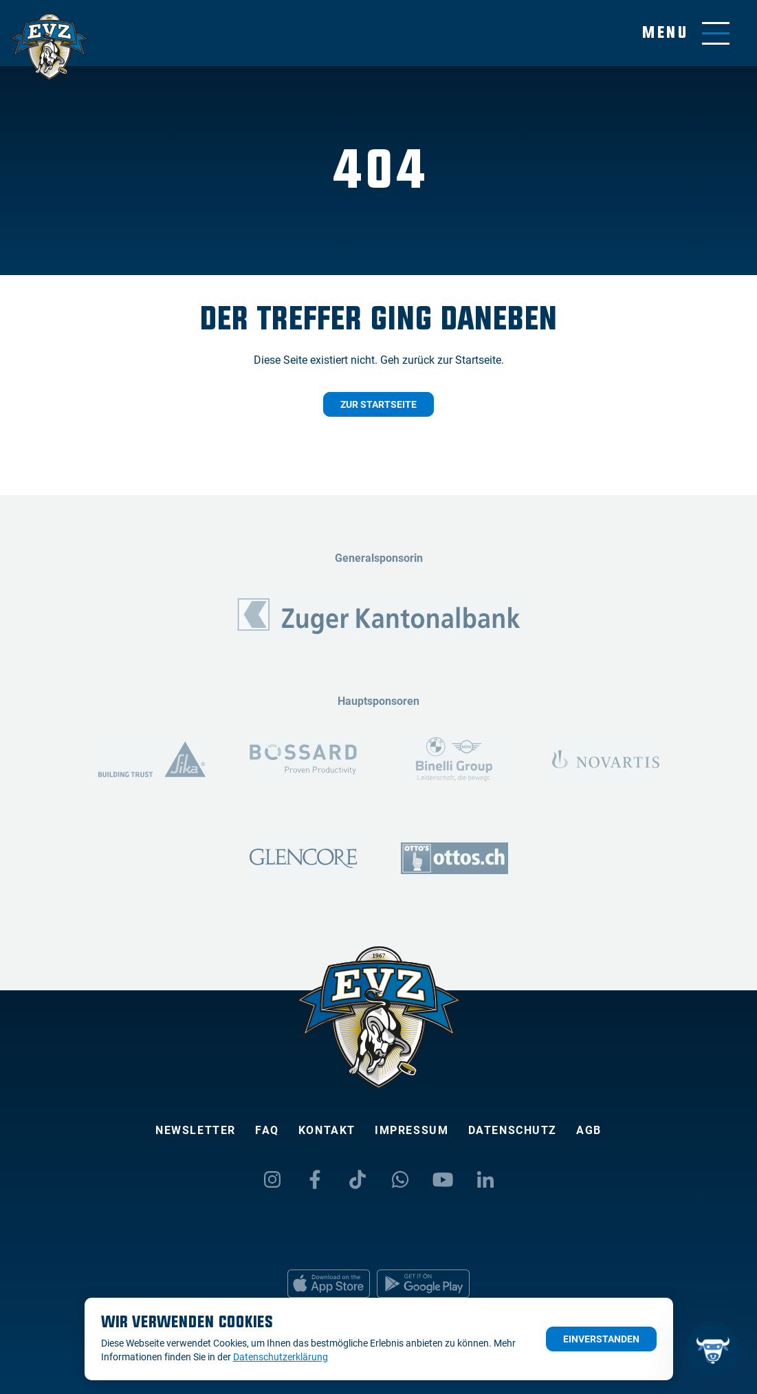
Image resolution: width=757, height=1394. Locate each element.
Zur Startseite (378, 404)
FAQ (267, 1130)
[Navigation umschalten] (685, 33)
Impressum (411, 1130)
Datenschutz (513, 1130)
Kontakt (326, 1130)
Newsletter (195, 1130)
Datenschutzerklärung (280, 1356)
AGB (589, 1130)
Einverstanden (601, 1338)
